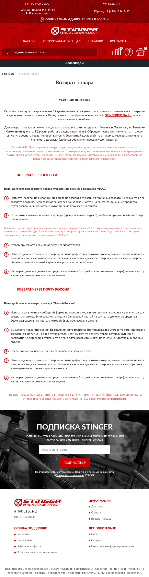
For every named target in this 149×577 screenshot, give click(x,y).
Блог (94, 534)
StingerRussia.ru (118, 115)
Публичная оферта (29, 546)
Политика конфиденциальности (112, 546)
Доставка (97, 506)
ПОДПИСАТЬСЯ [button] (75, 462)
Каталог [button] (29, 41)
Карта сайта (25, 540)
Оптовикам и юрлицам (62, 41)
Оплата (96, 512)
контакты (78, 131)
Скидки (96, 540)
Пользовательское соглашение (37, 552)
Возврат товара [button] (101, 519)
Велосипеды (74, 63)
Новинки (95, 41)
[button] (37, 13)
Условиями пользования (70, 475)
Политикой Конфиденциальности (94, 472)
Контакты (118, 41)
